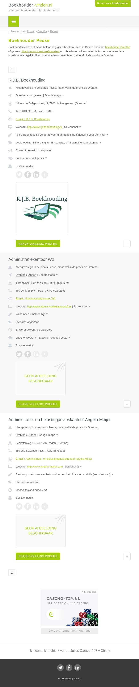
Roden (33, 435)
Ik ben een (113, 3)
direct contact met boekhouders (40, 51)
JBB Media (65, 678)
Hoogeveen (36, 95)
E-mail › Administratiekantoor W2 (35, 298)
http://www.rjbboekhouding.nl (44, 127)
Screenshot (72, 127)
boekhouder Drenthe (117, 47)
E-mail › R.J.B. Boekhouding (33, 119)
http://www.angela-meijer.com (45, 466)
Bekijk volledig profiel (38, 243)
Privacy (77, 678)
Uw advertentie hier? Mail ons (69, 630)
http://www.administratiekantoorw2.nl (49, 306)
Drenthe (20, 95)
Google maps (54, 95)
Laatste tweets (26, 337)
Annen (32, 274)
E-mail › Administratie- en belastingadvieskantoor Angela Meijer (54, 458)
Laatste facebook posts (31, 158)
